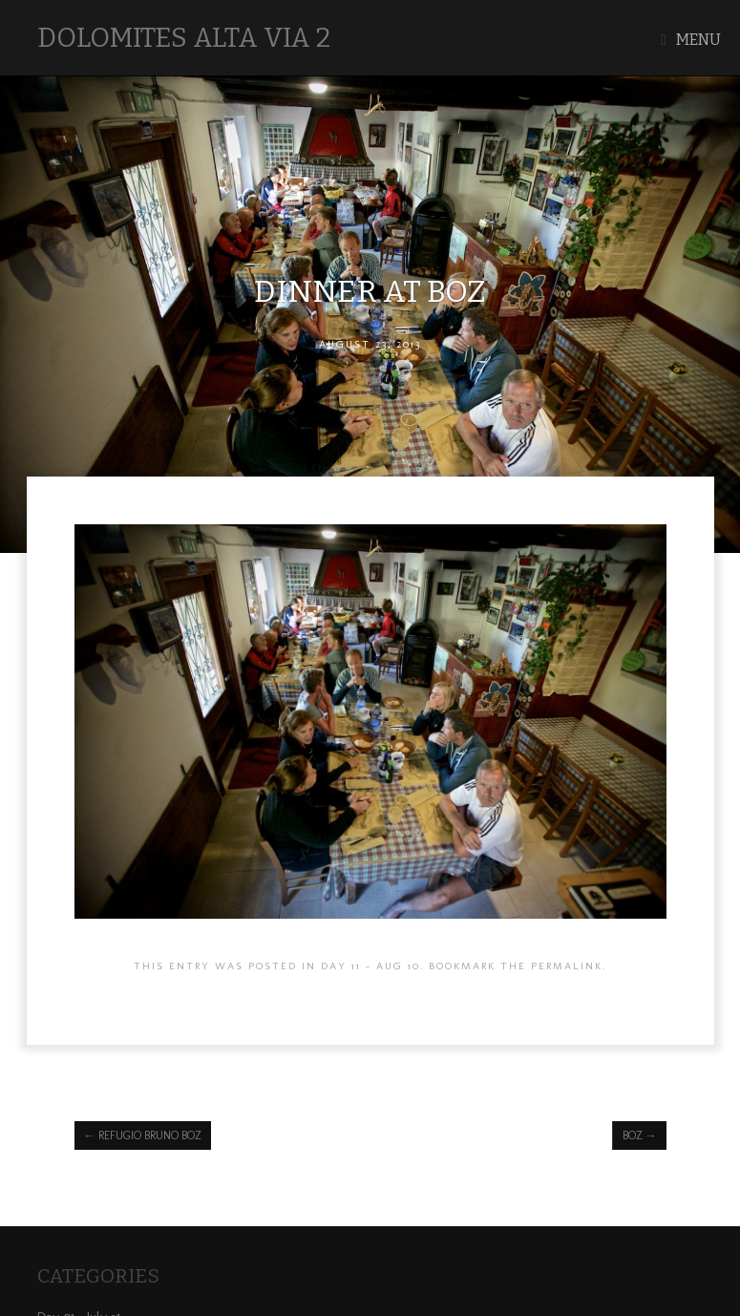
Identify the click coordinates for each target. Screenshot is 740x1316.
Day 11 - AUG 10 (370, 965)
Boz (640, 1135)
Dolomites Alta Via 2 (183, 37)
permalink (567, 965)
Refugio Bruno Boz (142, 1135)
